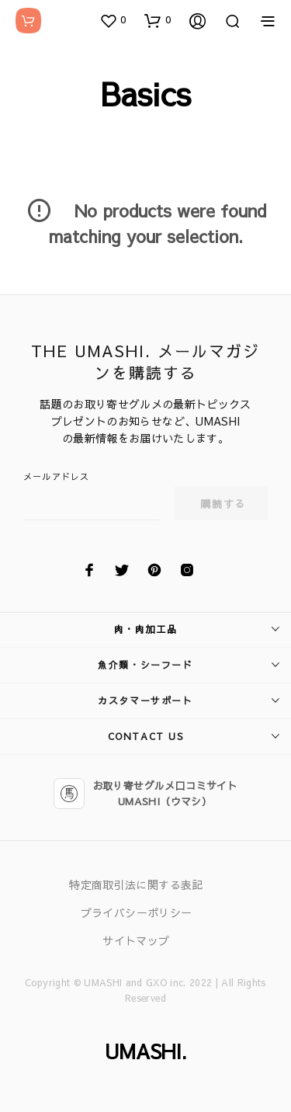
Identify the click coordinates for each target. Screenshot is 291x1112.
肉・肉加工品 (146, 629)
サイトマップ (135, 940)
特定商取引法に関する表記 (136, 884)
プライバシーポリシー (136, 912)
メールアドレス (56, 476)
